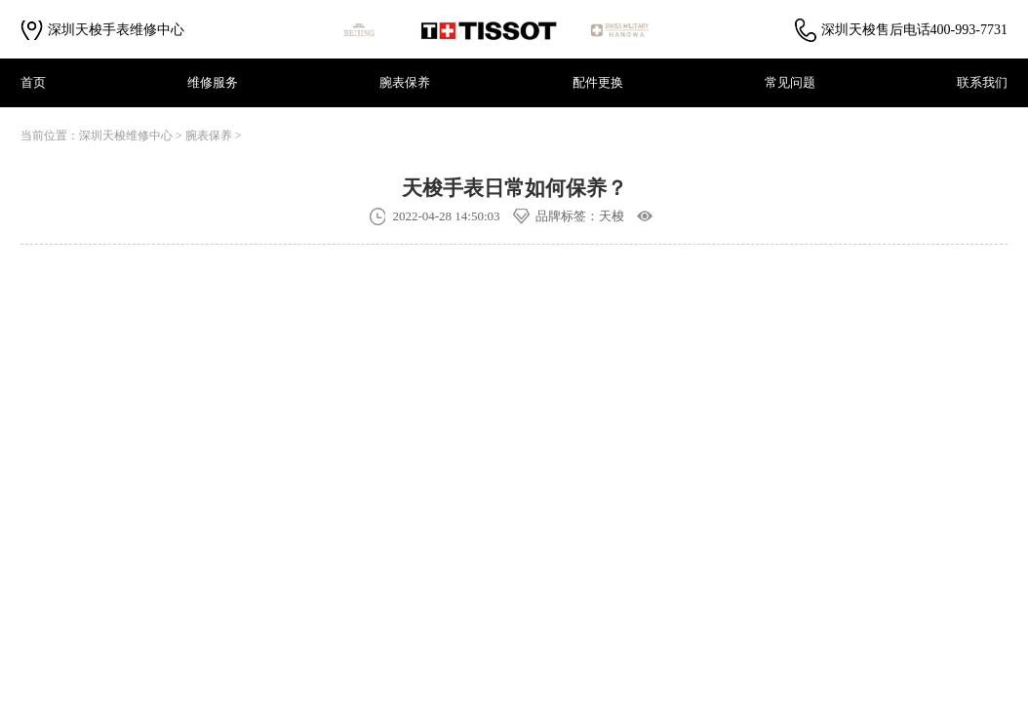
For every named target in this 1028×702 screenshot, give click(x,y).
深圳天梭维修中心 (126, 135)
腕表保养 (404, 82)
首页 (33, 82)
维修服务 (212, 82)
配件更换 (598, 82)
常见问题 (790, 82)
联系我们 (982, 82)
